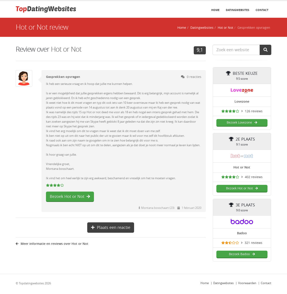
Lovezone (242, 102)
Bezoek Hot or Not (70, 196)
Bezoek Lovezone (242, 122)
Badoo (242, 233)
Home (215, 10)
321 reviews (253, 243)
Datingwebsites (237, 10)
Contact (262, 10)
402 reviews (254, 177)
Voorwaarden (247, 283)
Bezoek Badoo (242, 254)
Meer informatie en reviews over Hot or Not (52, 244)
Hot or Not (225, 28)
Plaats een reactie (110, 227)
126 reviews (254, 111)
